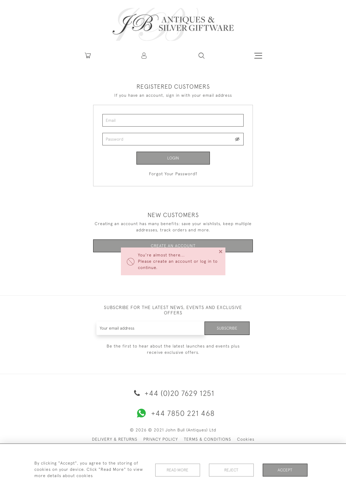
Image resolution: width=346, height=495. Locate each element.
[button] (144, 55)
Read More (178, 469)
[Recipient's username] (150, 328)
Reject (231, 469)
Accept (285, 469)
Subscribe (226, 328)
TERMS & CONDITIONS (207, 439)
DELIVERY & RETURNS (114, 439)
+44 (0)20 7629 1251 (173, 393)
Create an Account (173, 246)
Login (173, 158)
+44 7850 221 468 (173, 413)
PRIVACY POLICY (160, 439)
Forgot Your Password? (173, 173)
